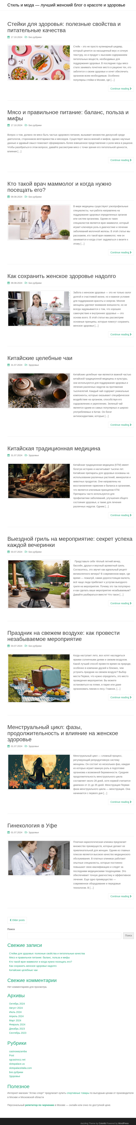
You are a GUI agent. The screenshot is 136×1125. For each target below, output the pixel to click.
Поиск (11, 930)
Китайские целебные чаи (39, 359)
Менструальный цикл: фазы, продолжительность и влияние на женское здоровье (62, 734)
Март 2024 (15, 1021)
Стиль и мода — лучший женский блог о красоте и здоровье (66, 5)
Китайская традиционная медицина (53, 449)
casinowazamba (18, 1052)
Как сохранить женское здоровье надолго (61, 277)
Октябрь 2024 (17, 1004)
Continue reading (121, 89)
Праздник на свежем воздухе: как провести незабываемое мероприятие (63, 637)
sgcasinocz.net (17, 1060)
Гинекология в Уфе (32, 826)
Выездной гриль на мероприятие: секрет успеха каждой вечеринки (69, 542)
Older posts (17, 921)
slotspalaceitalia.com (20, 1068)
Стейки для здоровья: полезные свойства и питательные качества (64, 28)
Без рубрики (35, 38)
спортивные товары (78, 1093)
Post (11, 1056)
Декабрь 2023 (17, 1029)
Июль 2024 (15, 1013)
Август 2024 (16, 1008)
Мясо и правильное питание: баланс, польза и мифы (68, 116)
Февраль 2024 (17, 1025)
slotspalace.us (17, 1064)
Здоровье (34, 366)
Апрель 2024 (16, 1017)
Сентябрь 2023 (17, 1033)
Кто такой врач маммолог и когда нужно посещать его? (59, 187)
